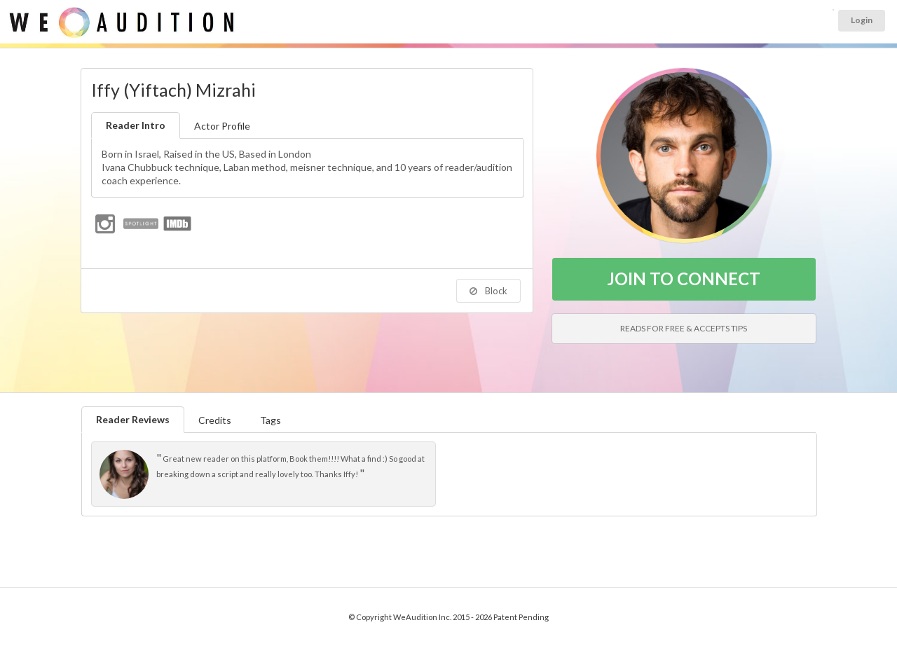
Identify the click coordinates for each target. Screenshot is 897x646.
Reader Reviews (133, 419)
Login (861, 20)
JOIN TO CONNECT (683, 278)
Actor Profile (222, 126)
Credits (214, 420)
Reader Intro (135, 125)
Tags (270, 420)
